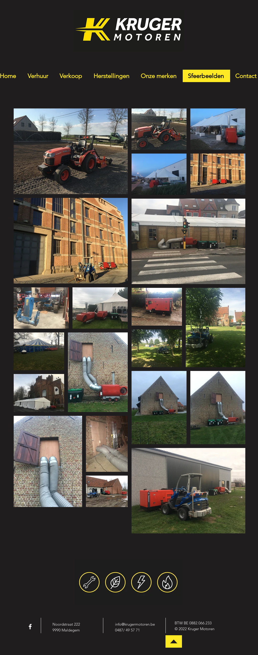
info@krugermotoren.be (135, 624)
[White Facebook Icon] (30, 626)
